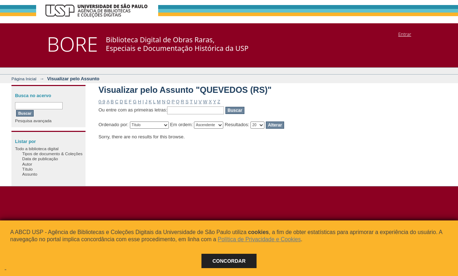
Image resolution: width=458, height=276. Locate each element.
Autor (27, 164)
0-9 (101, 101)
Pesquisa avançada (33, 120)
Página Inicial (23, 78)
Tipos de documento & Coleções (52, 153)
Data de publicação (40, 158)
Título (27, 169)
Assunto (29, 174)
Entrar (404, 34)
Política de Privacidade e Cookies (259, 239)
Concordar (229, 261)
